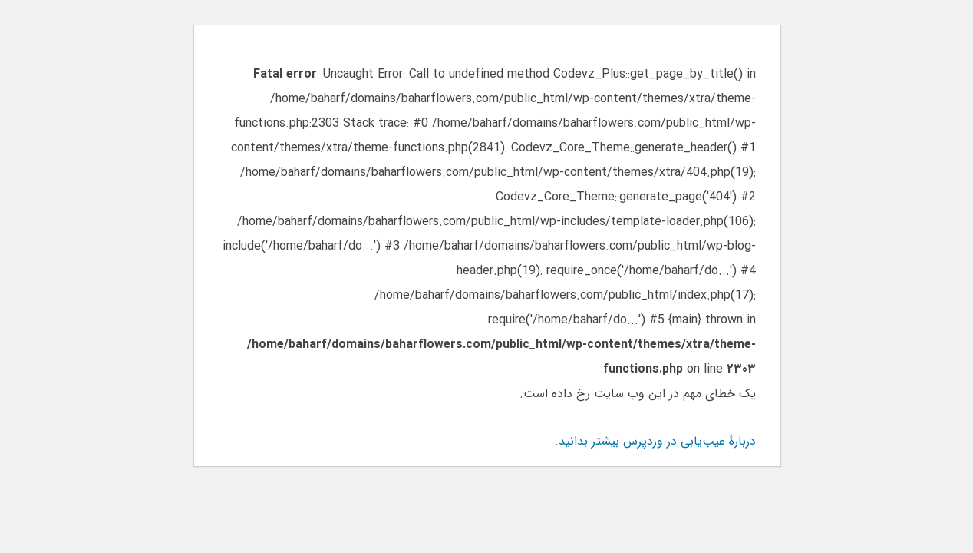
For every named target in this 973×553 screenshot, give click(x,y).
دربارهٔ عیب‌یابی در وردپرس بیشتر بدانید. (654, 441)
